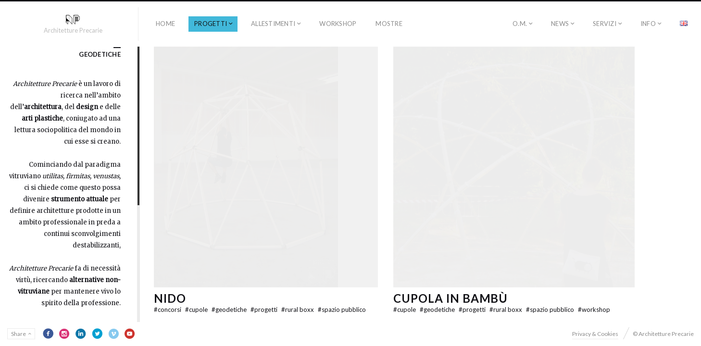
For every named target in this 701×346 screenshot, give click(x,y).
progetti (210, 23)
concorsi (168, 309)
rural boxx (298, 309)
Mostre (389, 23)
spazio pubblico (342, 309)
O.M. (520, 23)
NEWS (560, 23)
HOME (165, 23)
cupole (197, 309)
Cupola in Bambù (450, 298)
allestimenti (273, 23)
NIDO (170, 298)
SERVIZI (604, 23)
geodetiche (230, 309)
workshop (337, 23)
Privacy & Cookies (595, 333)
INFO (648, 23)
